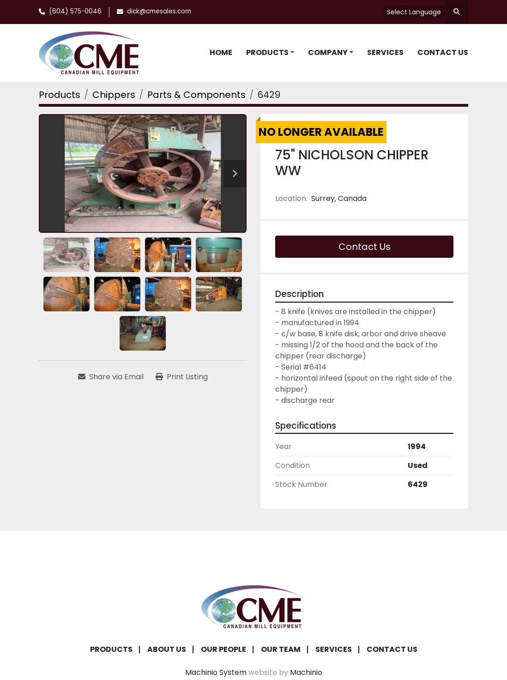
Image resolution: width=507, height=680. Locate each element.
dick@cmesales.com (159, 11)
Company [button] (328, 52)
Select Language (414, 12)
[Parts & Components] (196, 94)
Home (221, 52)
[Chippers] (113, 94)
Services (385, 52)
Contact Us (442, 52)
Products (267, 52)
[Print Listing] (182, 377)
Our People (223, 649)
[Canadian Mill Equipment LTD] (253, 606)
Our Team (281, 649)
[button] (270, 52)
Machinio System (216, 672)
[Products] (59, 94)
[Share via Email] (111, 377)
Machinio (306, 672)
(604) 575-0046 (75, 11)
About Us (166, 649)
